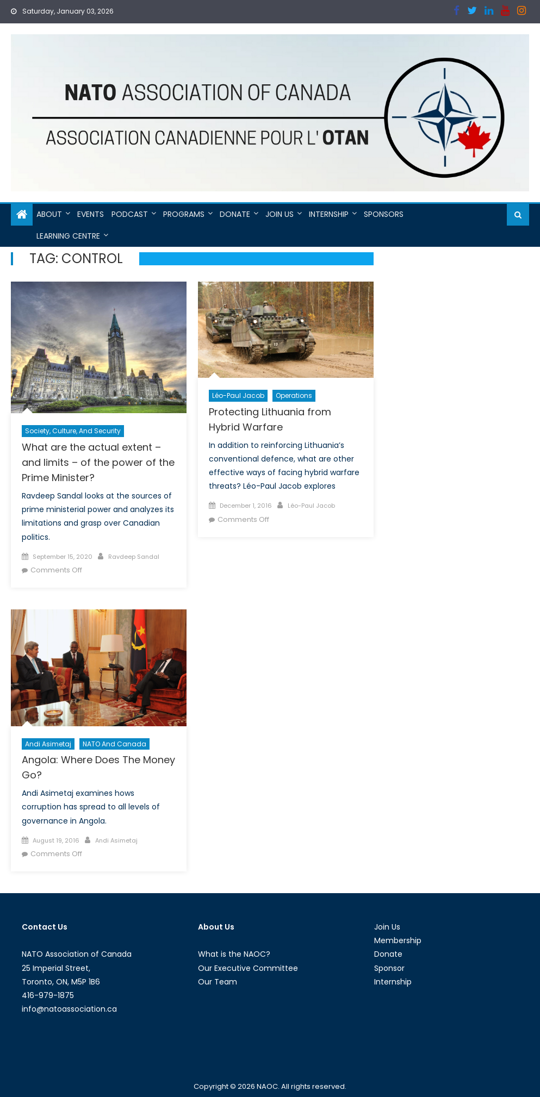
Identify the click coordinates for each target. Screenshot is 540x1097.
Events (90, 214)
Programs (183, 214)
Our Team (217, 981)
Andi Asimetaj (48, 744)
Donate (235, 214)
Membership (397, 940)
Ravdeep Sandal (133, 556)
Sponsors (384, 214)
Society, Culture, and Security (73, 430)
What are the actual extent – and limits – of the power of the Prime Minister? (98, 462)
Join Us (279, 214)
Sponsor (389, 968)
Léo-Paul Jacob (238, 395)
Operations (294, 395)
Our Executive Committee (248, 968)
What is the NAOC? (234, 954)
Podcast (129, 214)
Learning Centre (68, 235)
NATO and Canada (114, 744)
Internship (329, 214)
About (49, 214)
